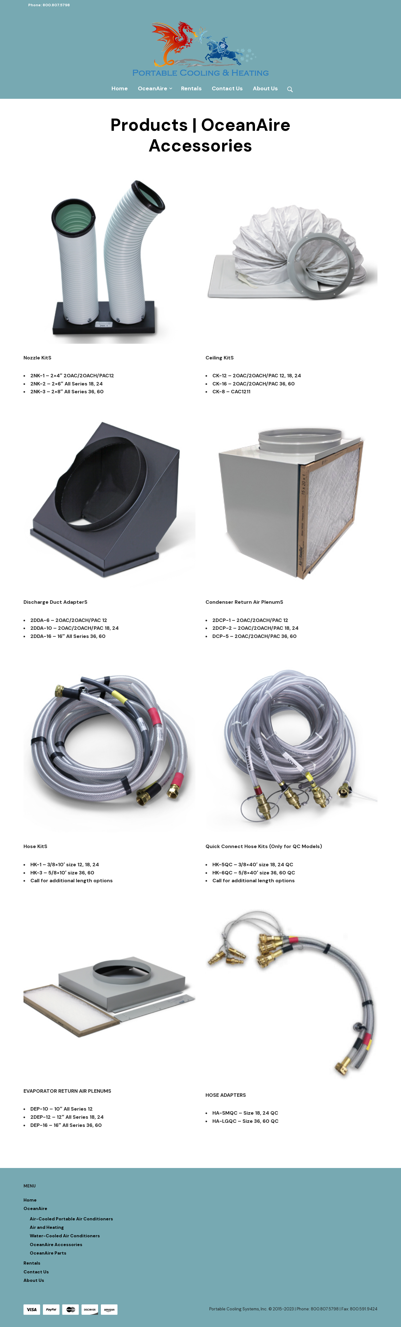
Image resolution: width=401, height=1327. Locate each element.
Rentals (191, 88)
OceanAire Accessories (56, 1244)
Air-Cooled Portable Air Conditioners (71, 1218)
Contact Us (226, 88)
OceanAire (152, 88)
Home (119, 88)
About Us (265, 88)
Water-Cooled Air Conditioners (65, 1236)
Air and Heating (47, 1227)
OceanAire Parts (48, 1253)
